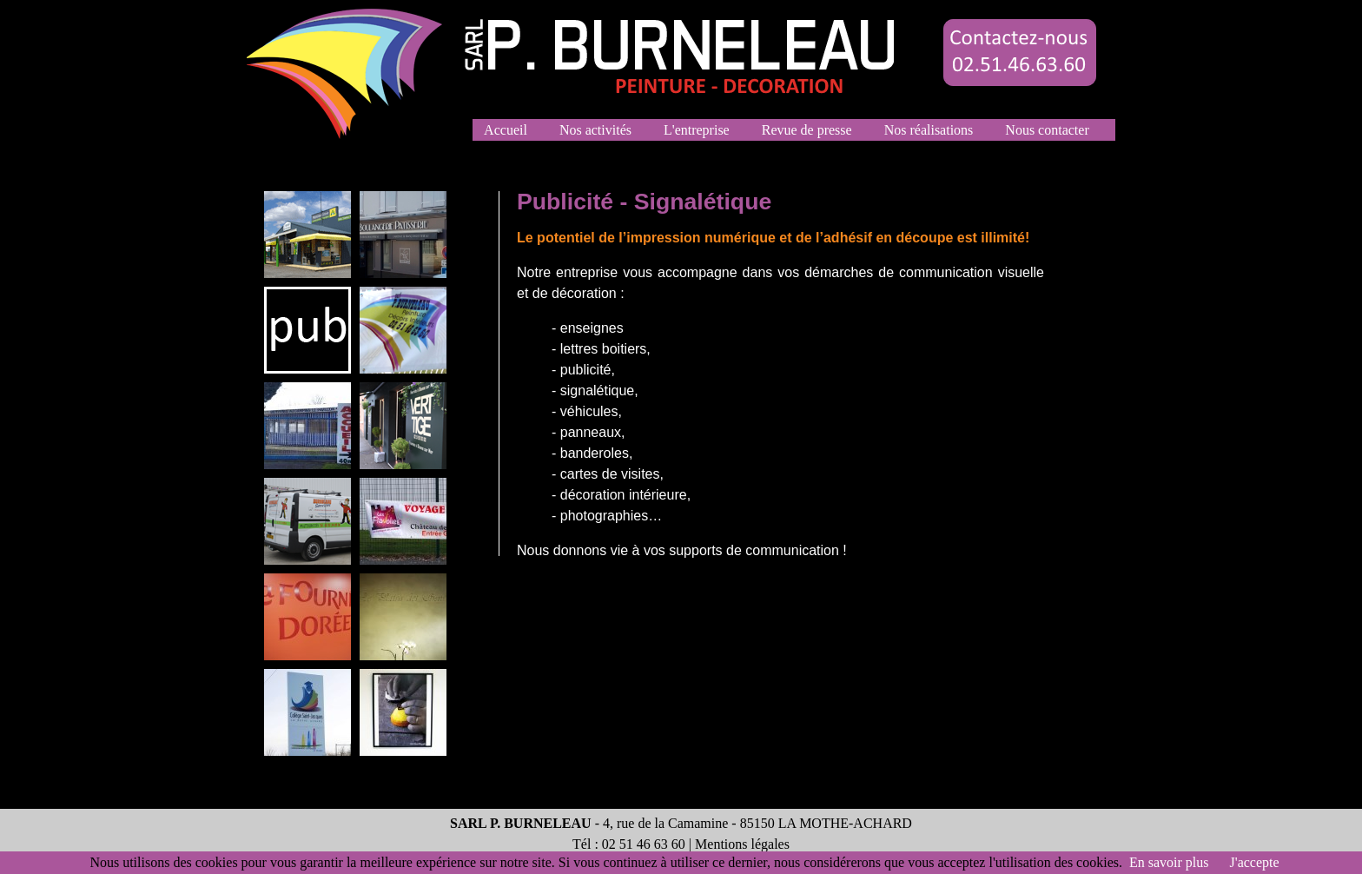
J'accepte (1254, 862)
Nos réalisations (929, 129)
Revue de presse (807, 129)
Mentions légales (742, 844)
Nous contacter (1047, 129)
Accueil (506, 129)
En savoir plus (1169, 862)
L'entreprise (696, 129)
